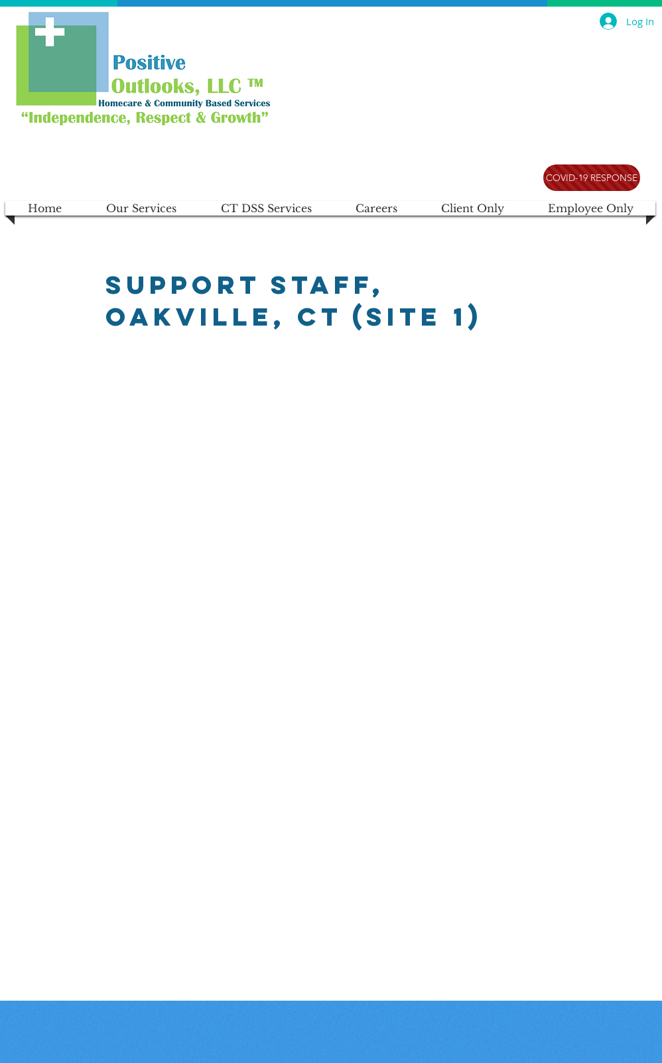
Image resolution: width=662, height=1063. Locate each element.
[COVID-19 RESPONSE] (591, 177)
